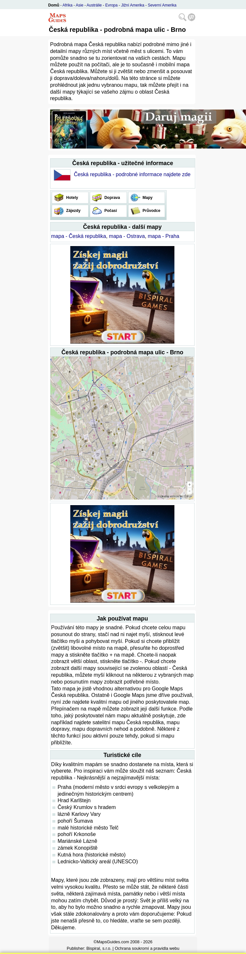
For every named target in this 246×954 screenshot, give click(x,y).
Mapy (147, 197)
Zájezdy (72, 210)
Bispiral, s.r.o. (98, 948)
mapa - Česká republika (78, 236)
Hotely (71, 197)
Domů (53, 5)
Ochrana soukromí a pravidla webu (147, 948)
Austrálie (94, 5)
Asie (79, 5)
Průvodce (151, 210)
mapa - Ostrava (127, 236)
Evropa (111, 5)
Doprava (111, 197)
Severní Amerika (162, 5)
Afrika (67, 5)
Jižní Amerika (132, 5)
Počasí (110, 210)
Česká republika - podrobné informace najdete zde (132, 174)
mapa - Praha (163, 236)
